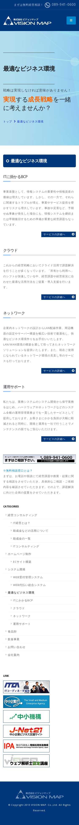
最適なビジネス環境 (30, 121)
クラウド (19, 608)
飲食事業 (14, 639)
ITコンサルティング (26, 546)
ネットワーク (22, 616)
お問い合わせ (16, 647)
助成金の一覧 (22, 538)
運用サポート (22, 624)
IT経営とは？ (21, 523)
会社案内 (14, 655)
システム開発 (16, 569)
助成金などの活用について (30, 531)
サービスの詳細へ (54, 234)
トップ (7, 121)
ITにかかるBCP (23, 600)
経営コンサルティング (22, 515)
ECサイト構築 (22, 562)
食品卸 (12, 631)
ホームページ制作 (19, 554)
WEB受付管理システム (28, 577)
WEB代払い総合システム (29, 585)
